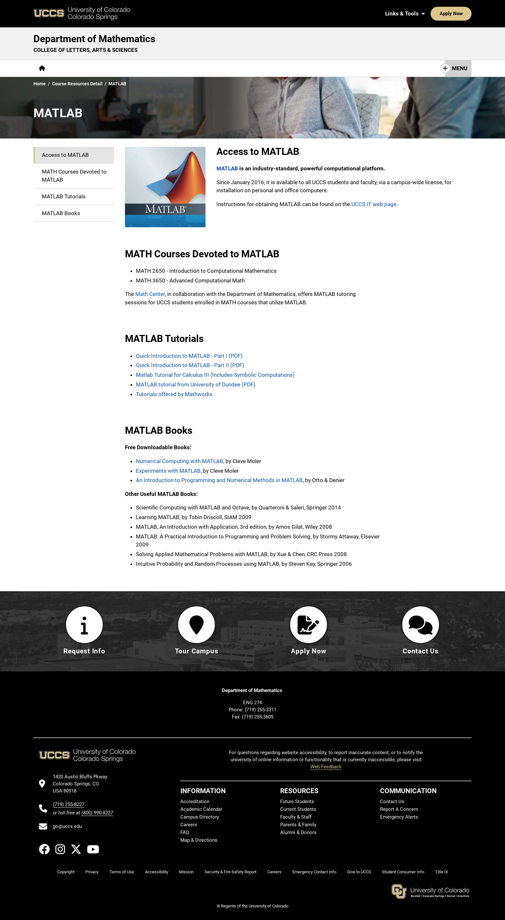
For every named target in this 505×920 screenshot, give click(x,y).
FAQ (184, 833)
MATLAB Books (61, 213)
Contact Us (261, 68)
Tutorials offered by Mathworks (174, 394)
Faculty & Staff (295, 817)
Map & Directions (198, 840)
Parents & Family (298, 825)
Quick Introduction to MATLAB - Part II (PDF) (190, 365)
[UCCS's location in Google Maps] (83, 784)
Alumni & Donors (298, 833)
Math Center (150, 294)
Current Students (298, 809)
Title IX (441, 872)
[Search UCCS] (464, 13)
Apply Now (431, 13)
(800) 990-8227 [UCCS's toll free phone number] (97, 813)
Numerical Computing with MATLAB (179, 461)
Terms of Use (122, 872)
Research (151, 68)
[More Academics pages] (110, 68)
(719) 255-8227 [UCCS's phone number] (68, 804)
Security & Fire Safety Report (230, 872)
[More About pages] (68, 68)
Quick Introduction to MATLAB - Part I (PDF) (189, 356)
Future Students (297, 802)
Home (39, 83)
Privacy (92, 872)
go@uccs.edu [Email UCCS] (67, 827)
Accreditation (194, 802)
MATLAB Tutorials (64, 196)
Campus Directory (199, 817)
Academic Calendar (201, 809)
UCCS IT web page (373, 204)
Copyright (65, 872)
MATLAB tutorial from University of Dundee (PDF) (195, 384)
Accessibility (156, 872)
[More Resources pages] (191, 68)
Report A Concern (399, 809)
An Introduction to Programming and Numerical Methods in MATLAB (219, 480)
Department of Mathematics (94, 38)
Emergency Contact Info (314, 872)
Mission (186, 872)
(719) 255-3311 (260, 710)
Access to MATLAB (65, 155)
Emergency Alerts (399, 817)
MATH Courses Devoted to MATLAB (74, 175)
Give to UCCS (359, 872)
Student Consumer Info (403, 872)
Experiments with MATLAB (168, 471)
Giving (228, 68)
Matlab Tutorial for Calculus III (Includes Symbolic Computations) (215, 375)
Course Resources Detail (77, 83)
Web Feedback (326, 767)
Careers (188, 825)
